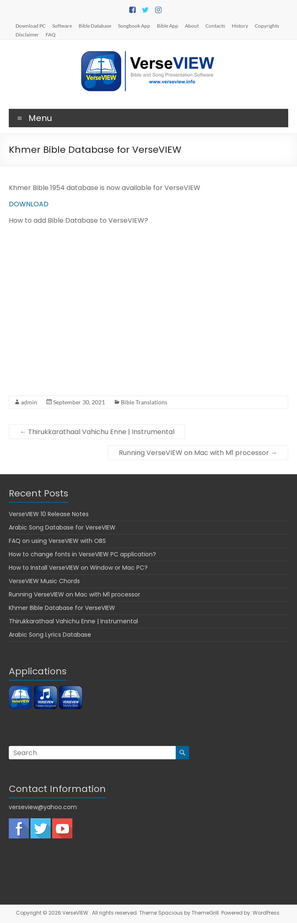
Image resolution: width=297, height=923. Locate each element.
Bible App (167, 25)
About (192, 25)
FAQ (51, 34)
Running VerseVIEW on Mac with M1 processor (198, 453)
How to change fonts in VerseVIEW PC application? (82, 554)
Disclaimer (27, 34)
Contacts (215, 25)
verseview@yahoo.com (43, 807)
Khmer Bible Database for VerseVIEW (62, 608)
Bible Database (95, 25)
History (240, 25)
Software (62, 25)
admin (29, 402)
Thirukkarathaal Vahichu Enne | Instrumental (97, 432)
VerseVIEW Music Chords (44, 581)
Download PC (30, 25)
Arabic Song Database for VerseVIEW (62, 527)
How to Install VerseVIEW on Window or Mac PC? (78, 567)
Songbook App (134, 25)
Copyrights (267, 25)
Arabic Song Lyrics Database (50, 634)
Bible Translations (144, 402)
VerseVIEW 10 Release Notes (49, 514)
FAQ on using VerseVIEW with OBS (57, 541)
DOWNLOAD (29, 204)
